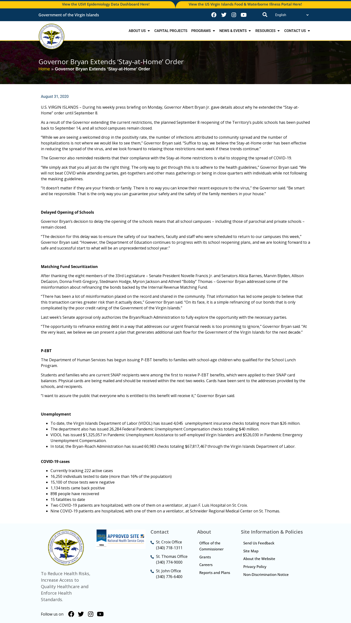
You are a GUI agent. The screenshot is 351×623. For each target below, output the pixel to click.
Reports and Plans (210, 575)
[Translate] (292, 15)
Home (44, 69)
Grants (205, 556)
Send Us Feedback (258, 543)
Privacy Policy (254, 566)
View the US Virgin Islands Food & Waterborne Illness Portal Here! (245, 4)
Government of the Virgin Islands (68, 15)
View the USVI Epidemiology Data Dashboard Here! (106, 4)
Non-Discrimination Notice (266, 574)
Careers (206, 564)
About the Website (259, 558)
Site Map (250, 550)
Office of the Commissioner (212, 546)
